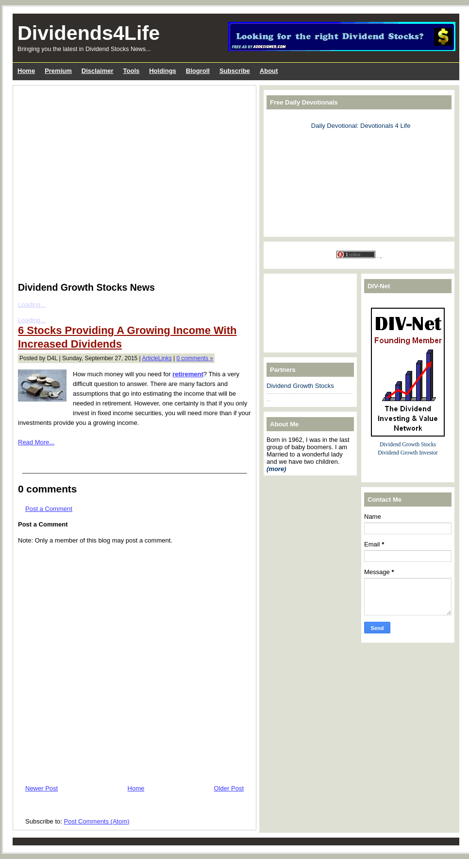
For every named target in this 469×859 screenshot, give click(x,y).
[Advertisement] (92, 181)
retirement (187, 374)
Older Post (229, 788)
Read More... (36, 442)
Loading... (32, 304)
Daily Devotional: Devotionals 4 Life (361, 125)
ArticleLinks (156, 358)
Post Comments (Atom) (97, 821)
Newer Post (41, 788)
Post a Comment (48, 508)
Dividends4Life (88, 33)
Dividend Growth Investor (407, 453)
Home (136, 788)
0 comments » (195, 358)
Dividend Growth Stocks (300, 385)
